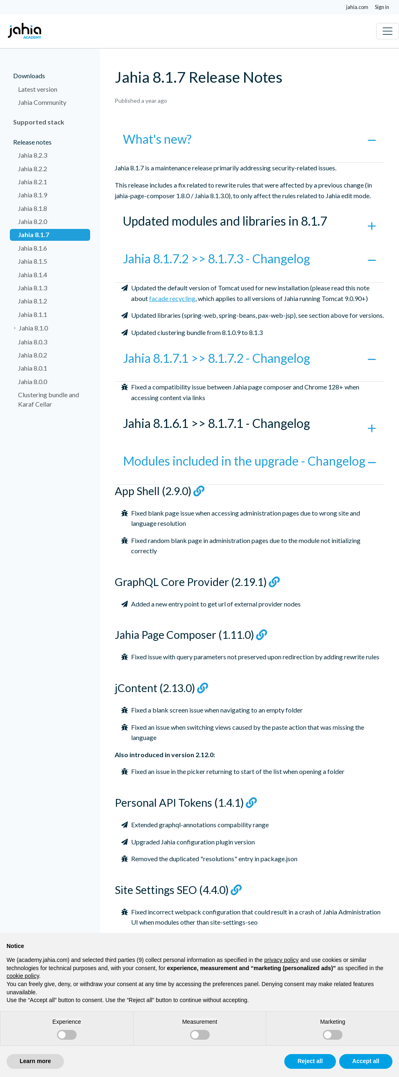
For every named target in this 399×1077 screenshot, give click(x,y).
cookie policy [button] (23, 976)
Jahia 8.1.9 (32, 195)
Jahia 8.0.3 (32, 342)
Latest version (37, 89)
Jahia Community (42, 102)
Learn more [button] (35, 1061)
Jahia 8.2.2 (32, 168)
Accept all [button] (365, 1061)
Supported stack (38, 122)
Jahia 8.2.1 (32, 182)
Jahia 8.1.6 (32, 248)
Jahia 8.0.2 (32, 355)
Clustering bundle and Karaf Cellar (48, 399)
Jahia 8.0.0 (32, 381)
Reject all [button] (309, 1061)
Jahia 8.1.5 (32, 261)
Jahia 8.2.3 (32, 155)
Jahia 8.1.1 (32, 314)
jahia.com (357, 7)
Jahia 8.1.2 (32, 301)
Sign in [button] (382, 7)
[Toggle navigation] (387, 31)
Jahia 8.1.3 (32, 288)
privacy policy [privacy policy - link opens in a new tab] (281, 960)
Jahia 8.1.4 (32, 274)
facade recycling (172, 298)
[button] (250, 144)
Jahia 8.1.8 (32, 208)
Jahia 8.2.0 (32, 221)
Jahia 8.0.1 (32, 368)
